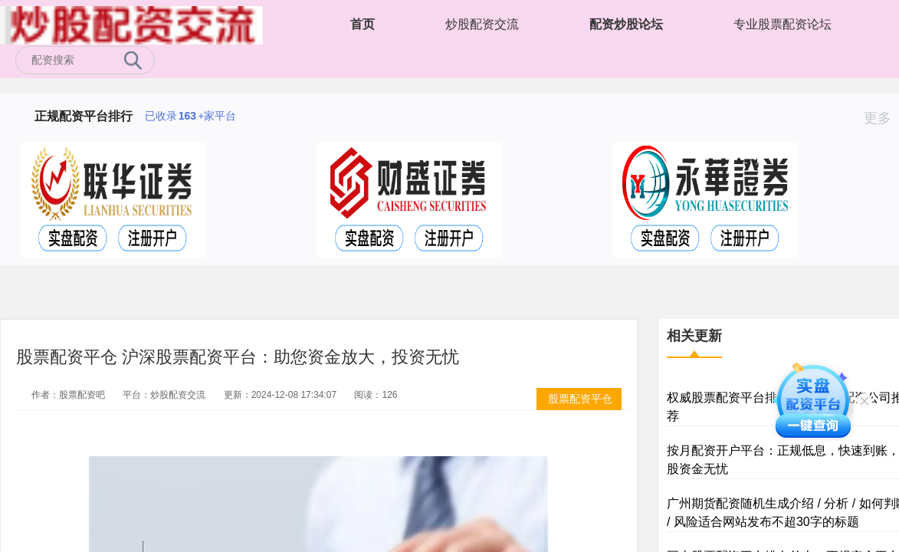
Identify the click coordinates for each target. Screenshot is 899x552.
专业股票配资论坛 (782, 24)
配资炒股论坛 (626, 24)
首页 (362, 24)
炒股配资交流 (482, 24)
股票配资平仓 (580, 399)
